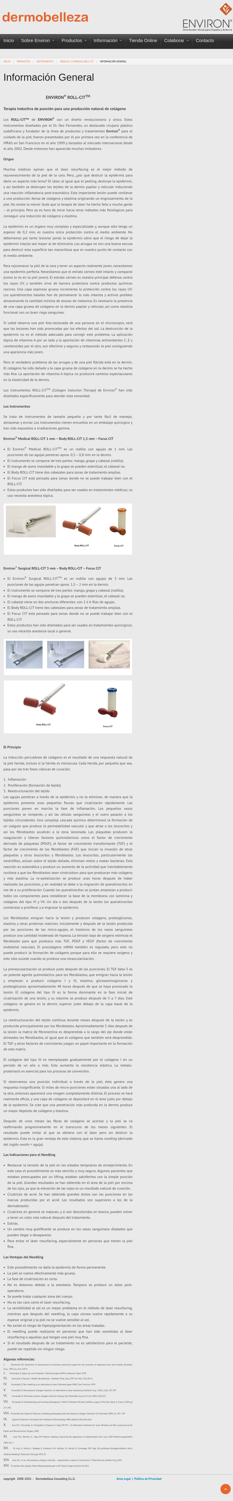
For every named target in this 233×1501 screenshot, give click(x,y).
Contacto (205, 40)
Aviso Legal (123, 1479)
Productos (71, 40)
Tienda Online (143, 40)
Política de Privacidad (148, 1479)
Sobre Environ (35, 40)
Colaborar (174, 40)
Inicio (8, 40)
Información (106, 40)
